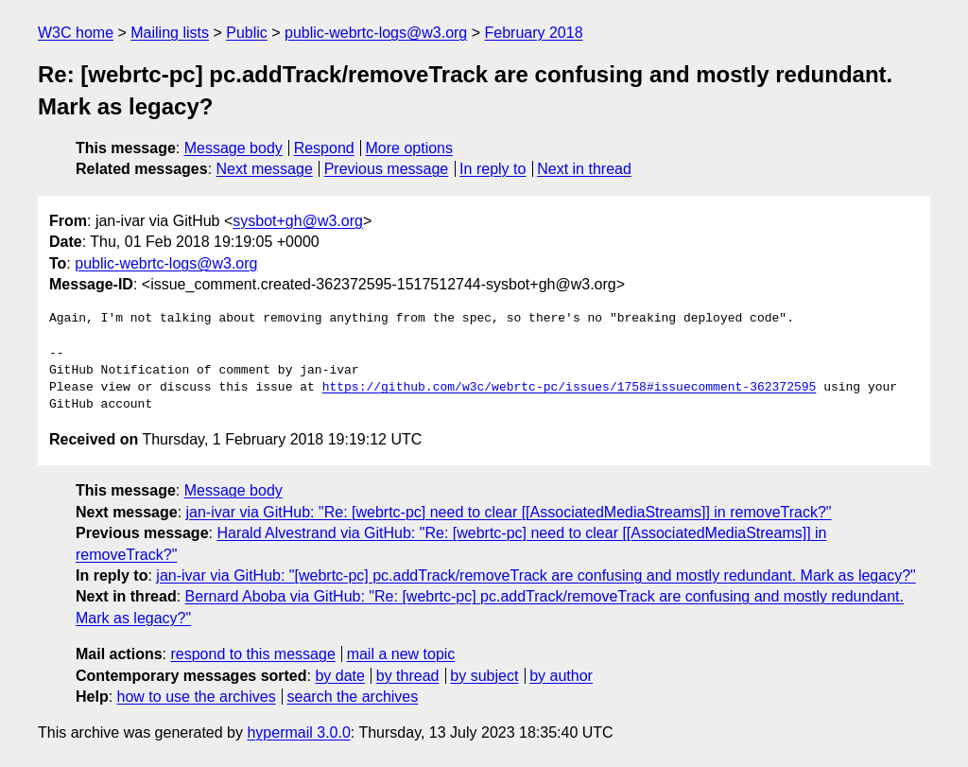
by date (339, 676)
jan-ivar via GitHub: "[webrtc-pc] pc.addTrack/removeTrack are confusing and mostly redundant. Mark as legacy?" (535, 575)
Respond (324, 148)
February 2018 (534, 33)
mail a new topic (401, 654)
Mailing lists (169, 33)
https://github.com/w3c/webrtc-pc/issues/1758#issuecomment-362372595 (569, 387)
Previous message (386, 169)
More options (410, 148)
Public (247, 33)
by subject (484, 676)
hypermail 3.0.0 (298, 732)
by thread (408, 676)
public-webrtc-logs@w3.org (376, 33)
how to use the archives (196, 697)
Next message (264, 169)
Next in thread (584, 169)
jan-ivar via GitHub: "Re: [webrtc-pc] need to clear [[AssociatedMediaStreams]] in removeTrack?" (509, 512)
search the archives (353, 697)
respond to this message (252, 654)
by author (561, 676)
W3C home (75, 33)
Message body (233, 148)
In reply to (492, 169)
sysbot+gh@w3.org (298, 221)
